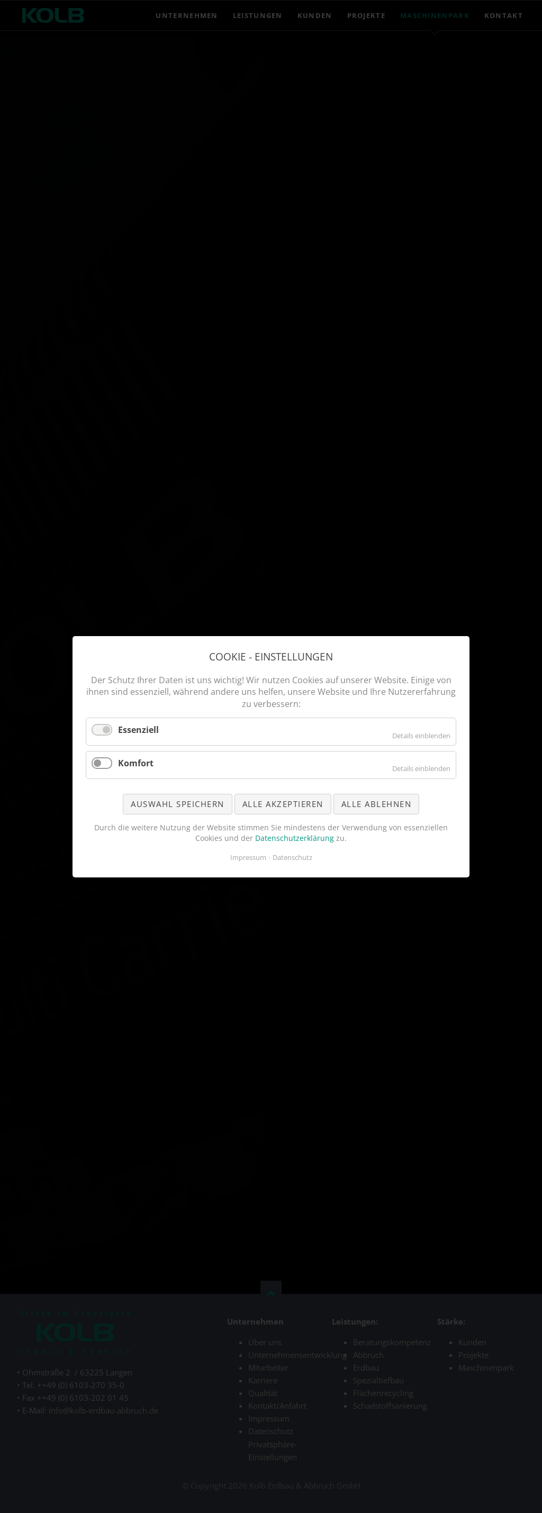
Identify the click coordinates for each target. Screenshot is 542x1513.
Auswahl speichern (177, 803)
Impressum (248, 857)
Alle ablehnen (376, 803)
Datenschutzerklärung (294, 837)
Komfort (135, 762)
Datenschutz (292, 857)
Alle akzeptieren (282, 803)
